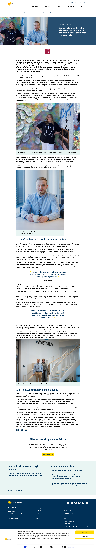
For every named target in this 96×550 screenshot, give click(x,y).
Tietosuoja (67, 524)
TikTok (87, 503)
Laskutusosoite (68, 513)
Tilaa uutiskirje (47, 454)
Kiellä (85, 541)
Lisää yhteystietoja (13, 518)
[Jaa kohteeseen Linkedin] (22, 430)
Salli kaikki (84, 532)
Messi (66, 519)
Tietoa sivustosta (69, 522)
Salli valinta (85, 537)
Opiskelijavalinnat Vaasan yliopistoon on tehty (67, 470)
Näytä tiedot (71, 547)
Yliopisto (83, 6)
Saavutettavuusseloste (70, 527)
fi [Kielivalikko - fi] (80, 2)
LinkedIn (83, 503)
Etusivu (9, 12)
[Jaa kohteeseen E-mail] (26, 430)
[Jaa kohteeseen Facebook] (17, 430)
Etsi (84, 2)
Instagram (79, 503)
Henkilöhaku (67, 508)
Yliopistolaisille (73, 2)
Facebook (68, 503)
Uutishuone (71, 6)
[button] (48, 126)
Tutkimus (47, 6)
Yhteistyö (59, 6)
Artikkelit (21, 12)
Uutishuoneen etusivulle (15, 490)
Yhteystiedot (67, 511)
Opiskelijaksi (35, 6)
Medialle (66, 516)
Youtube (75, 503)
